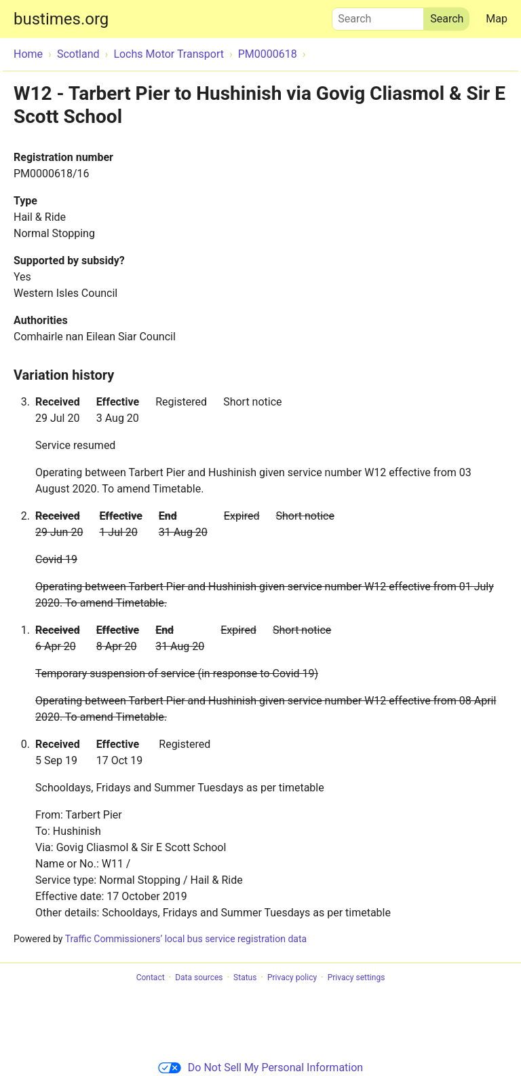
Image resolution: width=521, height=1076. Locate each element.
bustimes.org (61, 19)
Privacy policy (292, 977)
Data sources (199, 977)
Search (378, 15)
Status (244, 977)
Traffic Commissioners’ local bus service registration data (186, 938)
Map (496, 18)
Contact (150, 977)
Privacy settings (356, 977)
